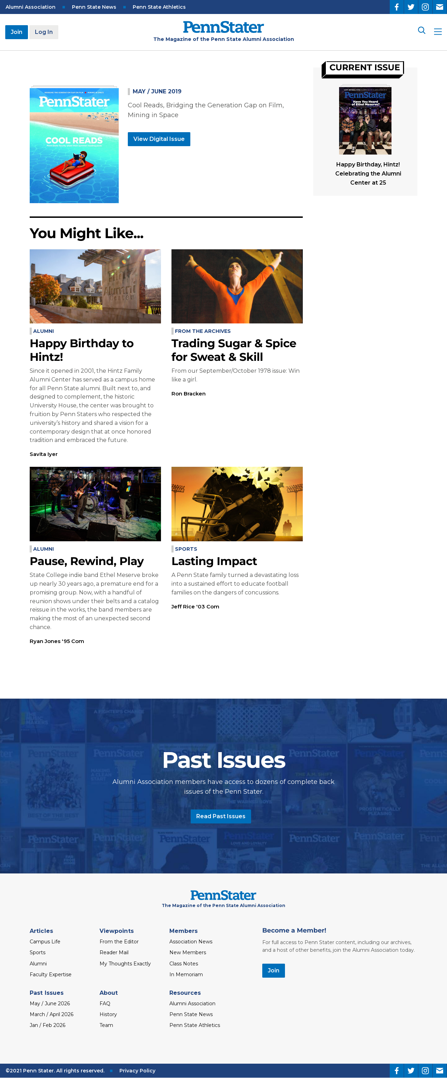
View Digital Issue (159, 139)
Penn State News (94, 7)
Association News (190, 941)
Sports (186, 549)
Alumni (43, 331)
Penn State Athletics (159, 7)
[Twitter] (411, 7)
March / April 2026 (51, 1014)
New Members (187, 952)
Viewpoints (117, 931)
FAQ (105, 1003)
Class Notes (183, 964)
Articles (41, 931)
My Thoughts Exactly (125, 964)
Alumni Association (31, 7)
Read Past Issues (221, 816)
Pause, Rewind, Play (87, 561)
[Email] (440, 7)
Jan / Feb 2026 (47, 1025)
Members (183, 931)
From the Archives (203, 331)
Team (106, 1025)
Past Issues (47, 993)
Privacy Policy (137, 1071)
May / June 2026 (50, 1003)
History (108, 1014)
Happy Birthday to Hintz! (82, 350)
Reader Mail (114, 952)
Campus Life (45, 941)
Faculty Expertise (51, 974)
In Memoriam (186, 974)
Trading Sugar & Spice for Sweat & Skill (233, 350)
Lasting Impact (214, 561)
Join (16, 32)
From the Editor (119, 941)
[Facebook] (397, 7)
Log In (44, 32)
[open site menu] (438, 32)
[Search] (421, 32)
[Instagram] (425, 7)
